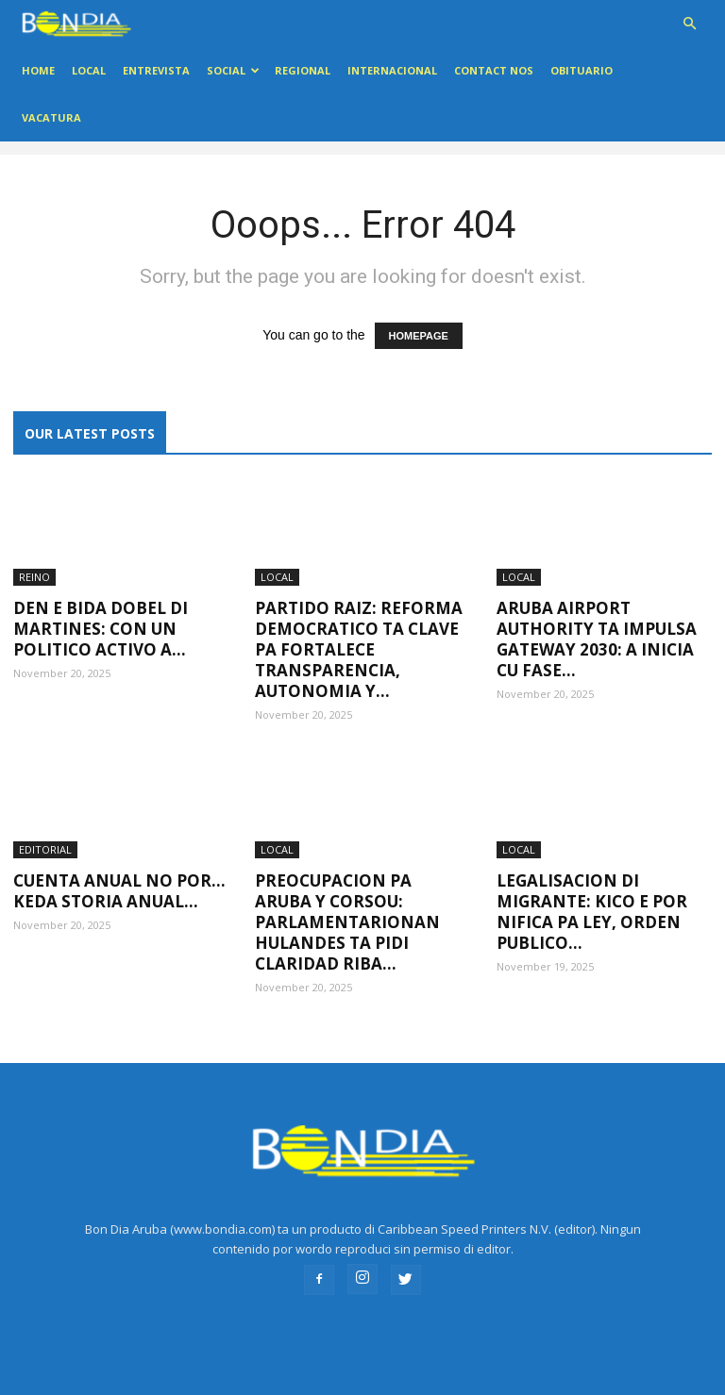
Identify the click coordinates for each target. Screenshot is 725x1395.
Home (38, 70)
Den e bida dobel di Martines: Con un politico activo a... (100, 628)
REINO (34, 577)
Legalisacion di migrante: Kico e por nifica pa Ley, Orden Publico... (592, 912)
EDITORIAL (45, 849)
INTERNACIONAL (392, 70)
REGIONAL (302, 70)
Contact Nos (493, 70)
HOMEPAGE (418, 335)
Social (233, 70)
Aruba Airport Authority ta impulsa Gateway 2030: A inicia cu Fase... (597, 639)
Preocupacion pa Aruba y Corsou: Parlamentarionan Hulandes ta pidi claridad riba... (347, 922)
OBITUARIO (581, 70)
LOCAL (89, 70)
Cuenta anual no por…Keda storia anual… (119, 891)
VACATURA (51, 117)
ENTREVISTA (156, 70)
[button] (689, 24)
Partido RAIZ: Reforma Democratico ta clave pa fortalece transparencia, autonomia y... (359, 649)
